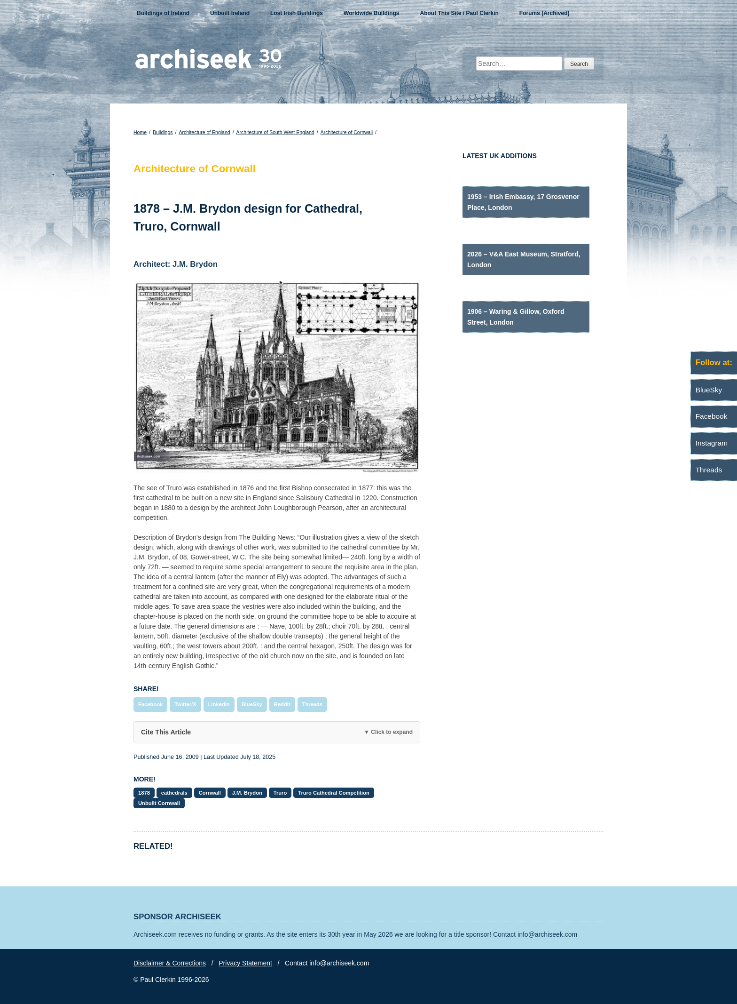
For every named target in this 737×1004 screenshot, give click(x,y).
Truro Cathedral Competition (333, 793)
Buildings (163, 132)
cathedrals (174, 793)
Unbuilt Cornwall (159, 803)
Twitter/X (185, 704)
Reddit (282, 704)
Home (140, 132)
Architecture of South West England (275, 132)
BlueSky (252, 704)
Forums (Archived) (544, 13)
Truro (280, 793)
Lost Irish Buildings (296, 13)
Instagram (712, 443)
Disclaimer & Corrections (169, 963)
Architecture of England (204, 132)
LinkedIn (219, 704)
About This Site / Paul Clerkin (459, 13)
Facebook (150, 704)
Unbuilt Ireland (230, 13)
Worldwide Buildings (371, 13)
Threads (312, 704)
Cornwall (210, 793)
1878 (144, 793)
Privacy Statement (245, 963)
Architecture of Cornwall (347, 132)
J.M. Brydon (247, 793)
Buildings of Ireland (163, 13)
